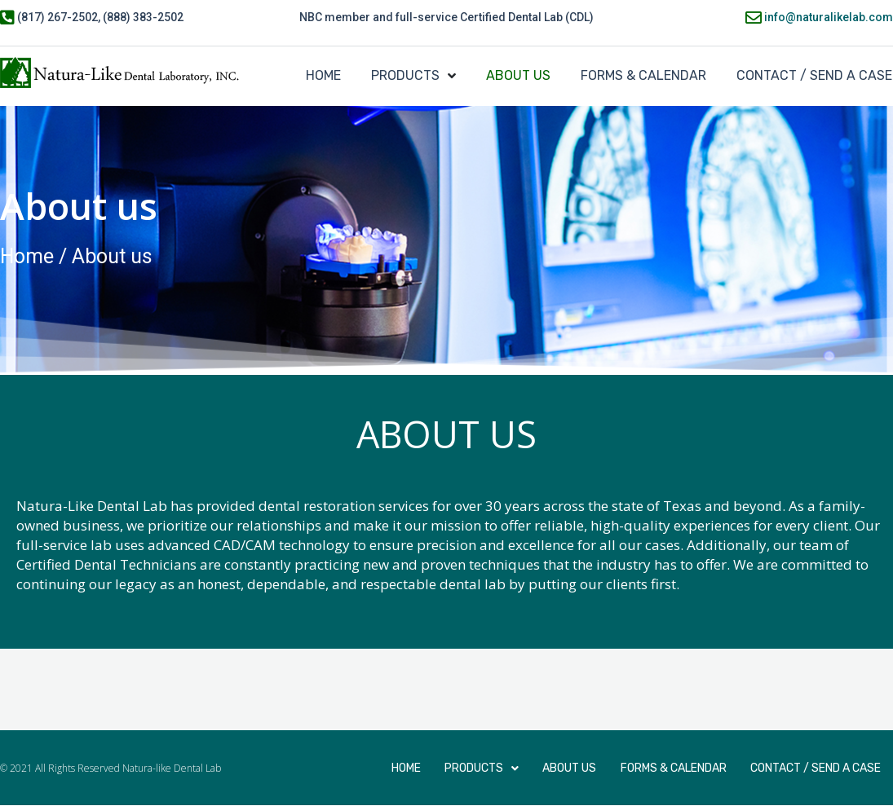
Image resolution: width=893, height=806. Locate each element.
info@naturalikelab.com (827, 17)
